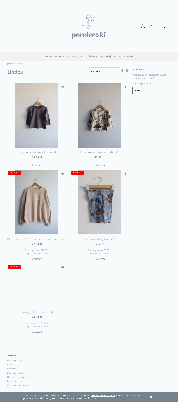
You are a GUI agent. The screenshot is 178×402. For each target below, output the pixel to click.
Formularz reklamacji (17, 385)
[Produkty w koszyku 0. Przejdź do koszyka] (166, 28)
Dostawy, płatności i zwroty (20, 377)
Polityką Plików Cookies (103, 395)
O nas (10, 364)
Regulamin (12, 368)
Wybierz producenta (142, 83)
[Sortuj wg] (104, 70)
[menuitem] (48, 56)
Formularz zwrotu (15, 360)
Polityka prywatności (17, 372)
